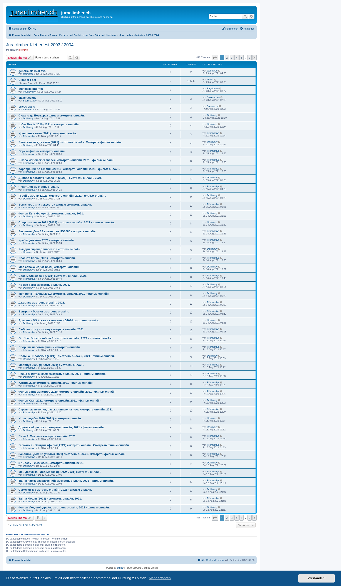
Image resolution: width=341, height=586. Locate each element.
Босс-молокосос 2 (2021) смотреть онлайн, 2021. (52, 275)
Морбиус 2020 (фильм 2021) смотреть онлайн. (51, 365)
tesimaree (28, 74)
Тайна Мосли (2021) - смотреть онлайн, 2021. (50, 498)
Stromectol (29, 109)
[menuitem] (32, 28)
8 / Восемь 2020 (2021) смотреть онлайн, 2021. (51, 463)
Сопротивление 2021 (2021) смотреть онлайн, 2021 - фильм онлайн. (66, 222)
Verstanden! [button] (317, 578)
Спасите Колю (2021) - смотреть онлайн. (47, 258)
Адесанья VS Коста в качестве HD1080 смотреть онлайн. (58, 320)
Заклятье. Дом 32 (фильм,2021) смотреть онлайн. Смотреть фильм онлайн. (72, 454)
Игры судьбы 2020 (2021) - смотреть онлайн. (50, 418)
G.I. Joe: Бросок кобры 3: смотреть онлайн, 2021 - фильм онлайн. (65, 338)
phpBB (120, 568)
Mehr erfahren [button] (160, 578)
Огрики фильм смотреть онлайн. (41, 151)
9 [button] (249, 58)
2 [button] (226, 58)
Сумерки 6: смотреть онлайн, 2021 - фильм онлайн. (55, 489)
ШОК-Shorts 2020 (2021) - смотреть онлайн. (48, 124)
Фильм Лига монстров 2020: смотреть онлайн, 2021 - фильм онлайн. (67, 391)
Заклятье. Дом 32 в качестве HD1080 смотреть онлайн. (57, 231)
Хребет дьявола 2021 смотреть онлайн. (46, 240)
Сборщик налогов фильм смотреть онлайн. (49, 347)
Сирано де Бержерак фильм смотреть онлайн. (51, 115)
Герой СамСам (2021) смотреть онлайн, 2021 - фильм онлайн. (62, 195)
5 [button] (241, 58)
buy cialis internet (30, 88)
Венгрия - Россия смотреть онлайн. (43, 311)
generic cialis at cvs (32, 71)
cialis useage (27, 97)
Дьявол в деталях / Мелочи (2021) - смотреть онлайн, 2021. (60, 177)
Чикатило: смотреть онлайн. (38, 186)
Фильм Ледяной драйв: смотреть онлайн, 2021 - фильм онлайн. (64, 507)
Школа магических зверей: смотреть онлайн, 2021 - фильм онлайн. (66, 160)
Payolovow (29, 91)
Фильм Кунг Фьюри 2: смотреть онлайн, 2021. (51, 213)
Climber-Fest (27, 79)
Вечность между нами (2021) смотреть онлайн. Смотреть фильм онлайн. (70, 142)
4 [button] (236, 58)
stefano (23, 49)
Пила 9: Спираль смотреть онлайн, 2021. (47, 436)
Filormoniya (29, 136)
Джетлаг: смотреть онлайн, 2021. (41, 302)
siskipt (210, 79)
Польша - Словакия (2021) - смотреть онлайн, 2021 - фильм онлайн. (66, 356)
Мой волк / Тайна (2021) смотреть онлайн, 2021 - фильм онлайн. (63, 293)
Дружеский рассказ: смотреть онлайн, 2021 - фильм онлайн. (61, 427)
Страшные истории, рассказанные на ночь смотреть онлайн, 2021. (66, 409)
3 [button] (231, 58)
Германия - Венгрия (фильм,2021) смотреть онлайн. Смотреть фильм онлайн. (74, 445)
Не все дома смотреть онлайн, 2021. (44, 284)
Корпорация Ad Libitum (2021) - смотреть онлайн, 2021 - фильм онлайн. (69, 169)
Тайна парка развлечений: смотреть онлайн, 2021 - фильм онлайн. (66, 480)
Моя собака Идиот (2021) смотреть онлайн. (48, 267)
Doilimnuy (28, 118)
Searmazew (29, 100)
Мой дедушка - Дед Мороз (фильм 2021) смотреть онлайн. (59, 471)
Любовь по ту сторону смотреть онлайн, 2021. (51, 329)
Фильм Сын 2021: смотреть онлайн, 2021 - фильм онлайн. (59, 400)
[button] (215, 57)
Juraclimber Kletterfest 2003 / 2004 (40, 44)
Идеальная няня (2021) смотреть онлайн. (47, 133)
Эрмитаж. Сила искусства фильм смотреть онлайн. (55, 204)
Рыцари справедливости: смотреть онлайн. (49, 249)
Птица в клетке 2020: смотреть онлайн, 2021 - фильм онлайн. (61, 373)
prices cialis (26, 106)
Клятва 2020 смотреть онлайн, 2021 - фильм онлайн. (55, 382)
